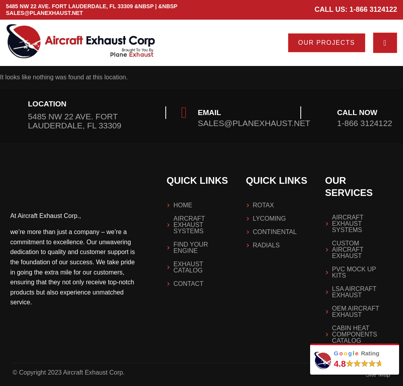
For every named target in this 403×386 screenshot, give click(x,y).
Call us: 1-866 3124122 (355, 9)
